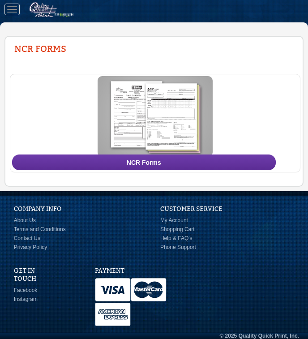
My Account (174, 220)
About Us (25, 220)
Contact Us (27, 238)
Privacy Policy (30, 247)
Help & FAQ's (176, 238)
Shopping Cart (177, 229)
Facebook (26, 290)
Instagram (26, 299)
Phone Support (178, 247)
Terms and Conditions (40, 229)
